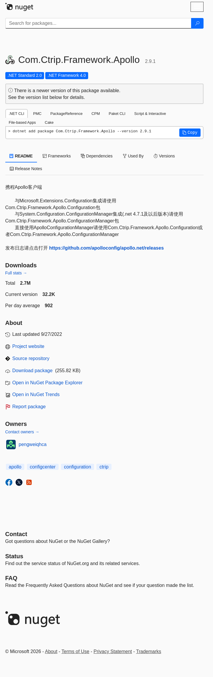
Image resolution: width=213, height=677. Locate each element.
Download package (32, 370)
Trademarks (148, 651)
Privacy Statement (112, 651)
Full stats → (16, 273)
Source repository (30, 358)
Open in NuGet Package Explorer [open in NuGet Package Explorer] (47, 382)
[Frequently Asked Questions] (11, 578)
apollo (15, 466)
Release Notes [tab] (26, 169)
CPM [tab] (95, 113)
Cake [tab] (49, 122)
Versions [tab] (164, 156)
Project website (28, 346)
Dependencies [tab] (96, 156)
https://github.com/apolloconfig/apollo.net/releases (106, 247)
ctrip (103, 466)
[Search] (197, 23)
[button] (190, 132)
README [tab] (21, 156)
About (51, 651)
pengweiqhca (32, 444)
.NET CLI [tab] (16, 113)
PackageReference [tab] (66, 113)
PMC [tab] (37, 113)
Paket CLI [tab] (117, 113)
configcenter (43, 466)
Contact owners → (22, 431)
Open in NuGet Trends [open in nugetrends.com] (36, 394)
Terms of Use (75, 651)
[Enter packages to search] (98, 23)
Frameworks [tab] (57, 156)
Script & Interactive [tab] (150, 113)
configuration (77, 466)
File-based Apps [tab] (22, 122)
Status (14, 556)
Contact (16, 534)
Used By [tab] (133, 156)
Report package (29, 406)
